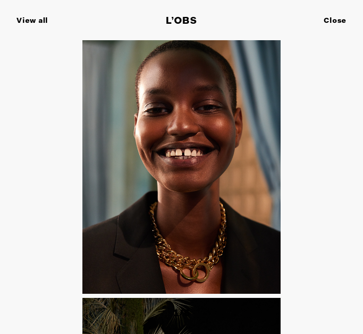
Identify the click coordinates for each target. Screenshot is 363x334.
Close (335, 21)
